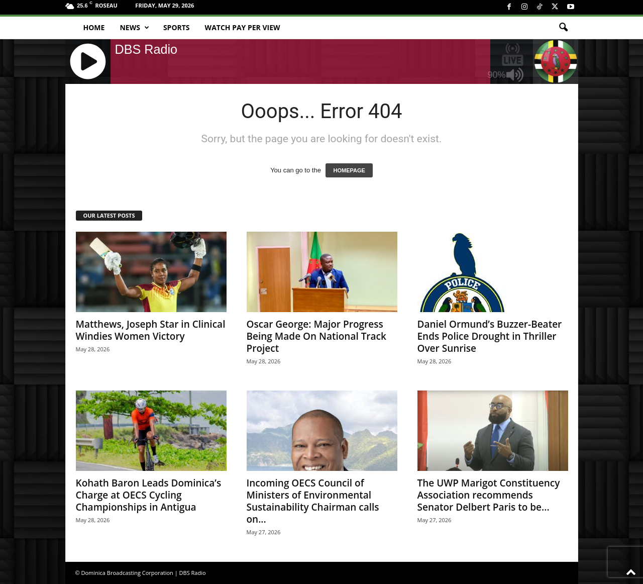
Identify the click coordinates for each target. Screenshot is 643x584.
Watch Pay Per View (242, 27)
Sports (176, 27)
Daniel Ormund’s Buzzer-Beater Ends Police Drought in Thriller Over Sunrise (489, 336)
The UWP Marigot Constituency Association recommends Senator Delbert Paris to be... (488, 495)
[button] (563, 28)
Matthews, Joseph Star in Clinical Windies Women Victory (151, 330)
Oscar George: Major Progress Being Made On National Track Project (316, 336)
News (134, 28)
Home (94, 27)
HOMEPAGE (349, 170)
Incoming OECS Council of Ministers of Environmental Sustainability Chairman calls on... (313, 501)
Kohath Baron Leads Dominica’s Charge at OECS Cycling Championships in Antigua (149, 495)
